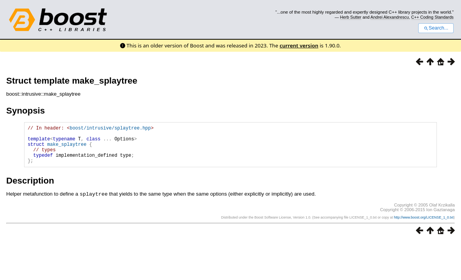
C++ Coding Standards (432, 17)
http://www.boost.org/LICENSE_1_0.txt (424, 225)
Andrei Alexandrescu (389, 17)
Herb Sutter (350, 17)
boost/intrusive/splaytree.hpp (110, 129)
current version (298, 45)
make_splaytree (67, 148)
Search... (436, 28)
